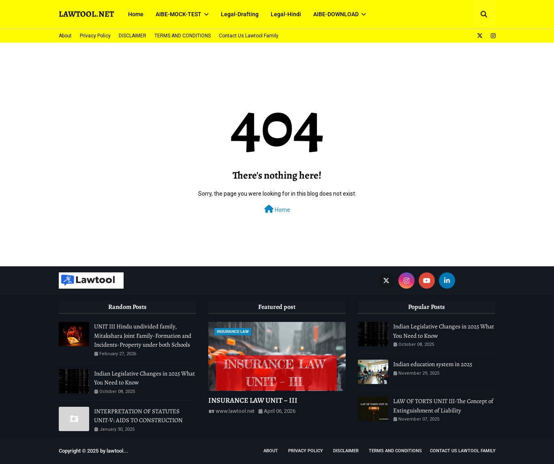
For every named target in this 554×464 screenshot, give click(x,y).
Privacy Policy (95, 36)
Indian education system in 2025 (432, 364)
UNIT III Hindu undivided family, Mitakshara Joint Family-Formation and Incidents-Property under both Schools (142, 335)
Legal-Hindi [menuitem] (286, 14)
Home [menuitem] (135, 14)
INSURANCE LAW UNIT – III (252, 400)
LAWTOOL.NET (86, 14)
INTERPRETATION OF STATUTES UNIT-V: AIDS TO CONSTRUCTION (138, 416)
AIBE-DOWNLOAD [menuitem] (336, 14)
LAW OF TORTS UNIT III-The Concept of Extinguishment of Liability (443, 405)
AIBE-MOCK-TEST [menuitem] (178, 14)
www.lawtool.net (235, 411)
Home (277, 209)
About (65, 36)
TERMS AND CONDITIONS (182, 36)
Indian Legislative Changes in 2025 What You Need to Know (144, 378)
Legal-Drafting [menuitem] (240, 14)
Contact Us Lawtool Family (248, 36)
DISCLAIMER (132, 36)
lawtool (115, 451)
